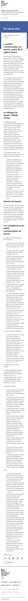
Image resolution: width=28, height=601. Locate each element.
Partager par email (17, 558)
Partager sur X (9, 558)
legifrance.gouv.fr (5, 585)
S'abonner (8, 562)
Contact (2, 594)
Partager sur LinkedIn (13, 558)
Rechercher (22, 1)
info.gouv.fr (4, 582)
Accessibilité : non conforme (6, 592)
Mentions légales (15, 589)
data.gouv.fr (15, 585)
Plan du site (3, 589)
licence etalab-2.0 (4, 599)
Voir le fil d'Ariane (4, 18)
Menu (25, 1)
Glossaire (9, 589)
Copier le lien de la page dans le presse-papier (21, 558)
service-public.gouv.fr (15, 582)
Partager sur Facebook (5, 558)
